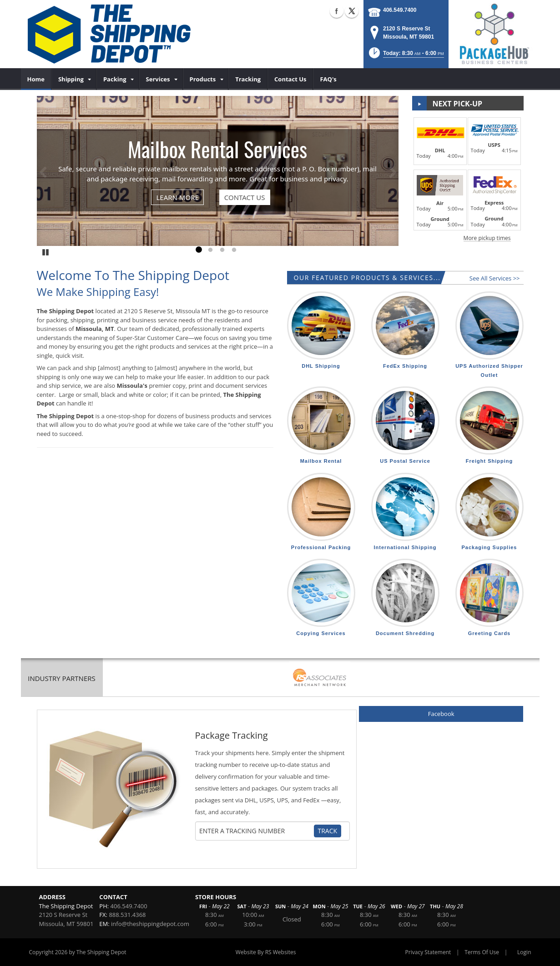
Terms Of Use (481, 952)
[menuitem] (36, 79)
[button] (405, 55)
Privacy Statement (428, 952)
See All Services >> (494, 278)
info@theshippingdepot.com (150, 924)
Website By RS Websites (266, 952)
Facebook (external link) (336, 11)
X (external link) (351, 11)
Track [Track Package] (328, 830)
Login (524, 952)
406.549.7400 (399, 10)
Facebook (441, 714)
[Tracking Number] (256, 831)
